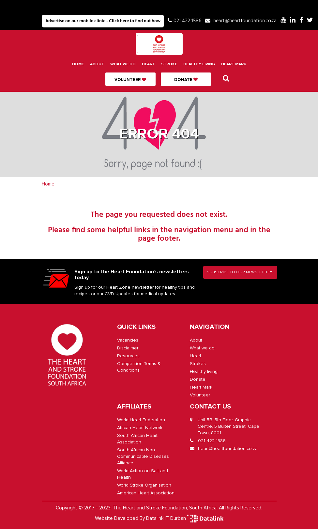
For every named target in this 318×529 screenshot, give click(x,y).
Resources (128, 356)
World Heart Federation (141, 420)
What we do (123, 64)
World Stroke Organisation (144, 485)
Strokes (198, 363)
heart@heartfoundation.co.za (245, 21)
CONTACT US (210, 406)
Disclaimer (127, 348)
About (97, 64)
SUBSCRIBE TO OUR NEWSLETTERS (240, 272)
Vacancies (127, 340)
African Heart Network (139, 427)
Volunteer (130, 79)
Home (78, 64)
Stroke (169, 64)
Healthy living (199, 64)
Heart (148, 64)
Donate (186, 79)
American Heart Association (145, 493)
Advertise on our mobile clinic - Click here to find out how (102, 21)
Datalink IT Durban (166, 518)
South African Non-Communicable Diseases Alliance (143, 456)
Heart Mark (233, 64)
